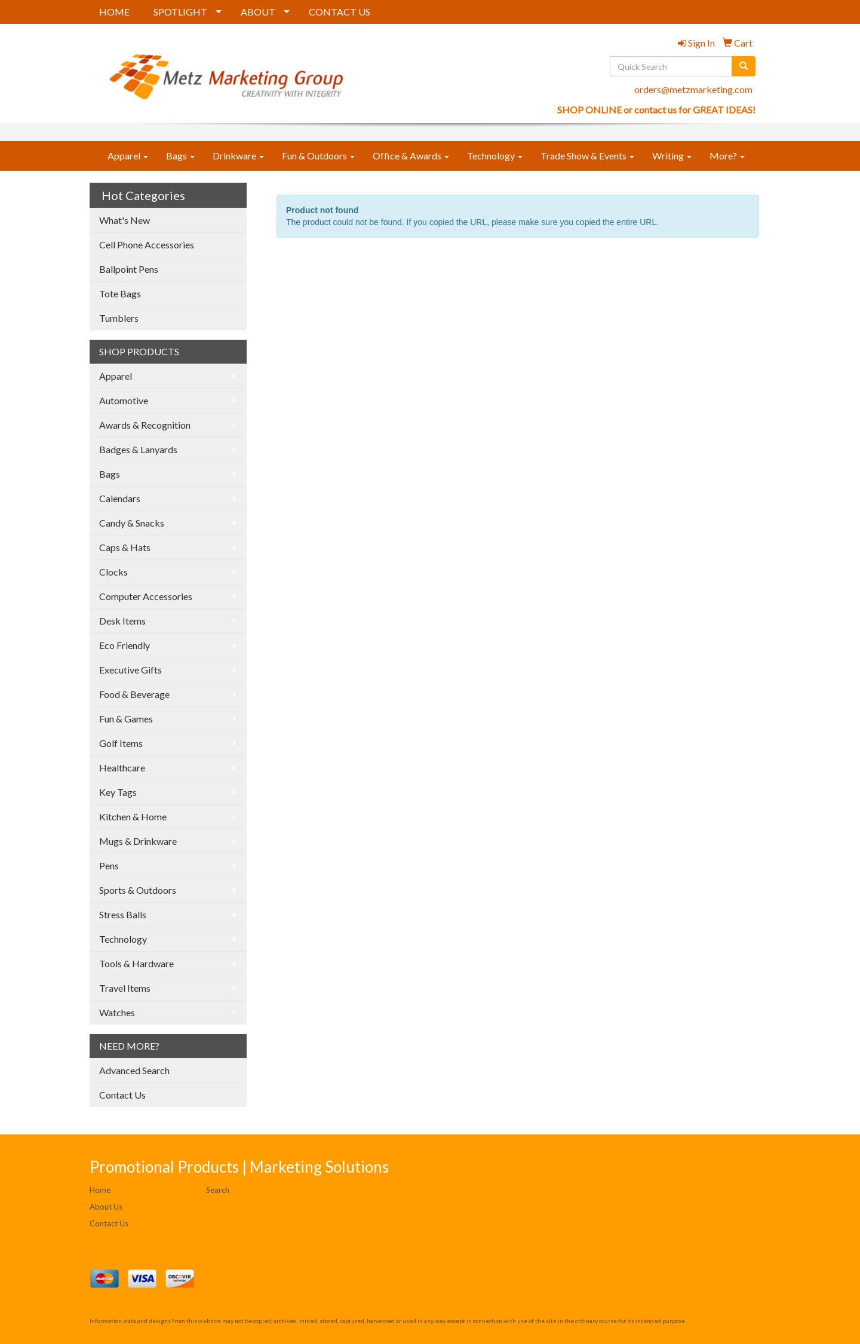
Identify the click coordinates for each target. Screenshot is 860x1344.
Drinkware (238, 155)
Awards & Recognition (145, 424)
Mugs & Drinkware (138, 841)
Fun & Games (126, 718)
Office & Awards (411, 155)
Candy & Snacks (131, 522)
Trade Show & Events (587, 155)
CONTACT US (339, 11)
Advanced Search (134, 1070)
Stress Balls (122, 914)
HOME (114, 11)
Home (100, 1190)
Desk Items (122, 620)
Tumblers (119, 318)
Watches (117, 1012)
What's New (124, 220)
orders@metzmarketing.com (693, 89)
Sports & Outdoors (137, 890)
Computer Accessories (145, 596)
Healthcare (122, 767)
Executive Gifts (130, 669)
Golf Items (121, 743)
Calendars (119, 498)
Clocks (113, 571)
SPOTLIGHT (180, 11)
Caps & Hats (124, 547)
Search (217, 1190)
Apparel (128, 155)
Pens (109, 865)
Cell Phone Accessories (146, 244)
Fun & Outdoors (318, 155)
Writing (672, 155)
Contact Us (122, 1094)
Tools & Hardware (136, 963)
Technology (495, 155)
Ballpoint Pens (128, 269)
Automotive (123, 400)
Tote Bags (120, 293)
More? (727, 155)
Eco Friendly (124, 645)
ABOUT (258, 11)
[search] (743, 66)
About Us (106, 1206)
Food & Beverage (134, 694)
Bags (180, 155)
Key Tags (118, 792)
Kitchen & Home (133, 816)
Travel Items (124, 988)
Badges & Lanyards (138, 449)
